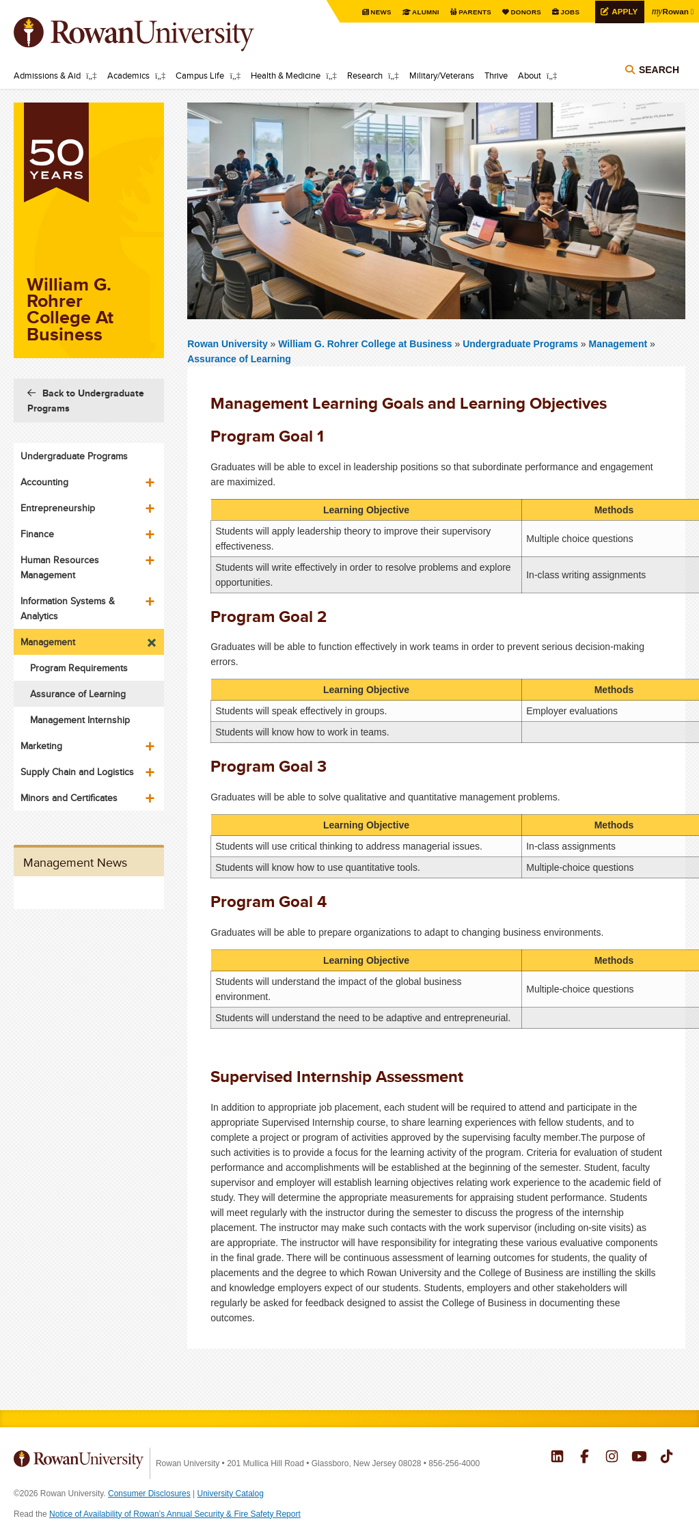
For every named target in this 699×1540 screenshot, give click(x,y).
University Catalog (230, 1493)
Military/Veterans (441, 75)
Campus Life (200, 75)
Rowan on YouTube (639, 1458)
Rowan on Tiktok (666, 1458)
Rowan (669, 10)
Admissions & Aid (47, 75)
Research (365, 75)
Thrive (496, 75)
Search (659, 69)
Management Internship (80, 720)
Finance (37, 534)
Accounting (44, 482)
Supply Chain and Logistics (77, 772)
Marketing (41, 746)
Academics (128, 75)
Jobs (568, 12)
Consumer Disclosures (149, 1493)
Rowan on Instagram (611, 1458)
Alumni (424, 12)
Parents (473, 12)
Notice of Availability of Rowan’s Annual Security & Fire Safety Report (175, 1514)
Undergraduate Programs (522, 343)
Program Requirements (79, 668)
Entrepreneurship (57, 508)
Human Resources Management (59, 567)
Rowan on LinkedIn (557, 1458)
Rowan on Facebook (584, 1458)
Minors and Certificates (69, 798)
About (529, 75)
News (379, 12)
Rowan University (154, 34)
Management (618, 343)
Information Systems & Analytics (67, 608)
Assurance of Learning (239, 358)
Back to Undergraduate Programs (85, 400)
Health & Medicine (285, 75)
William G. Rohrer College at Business (366, 343)
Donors (524, 12)
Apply (623, 11)
